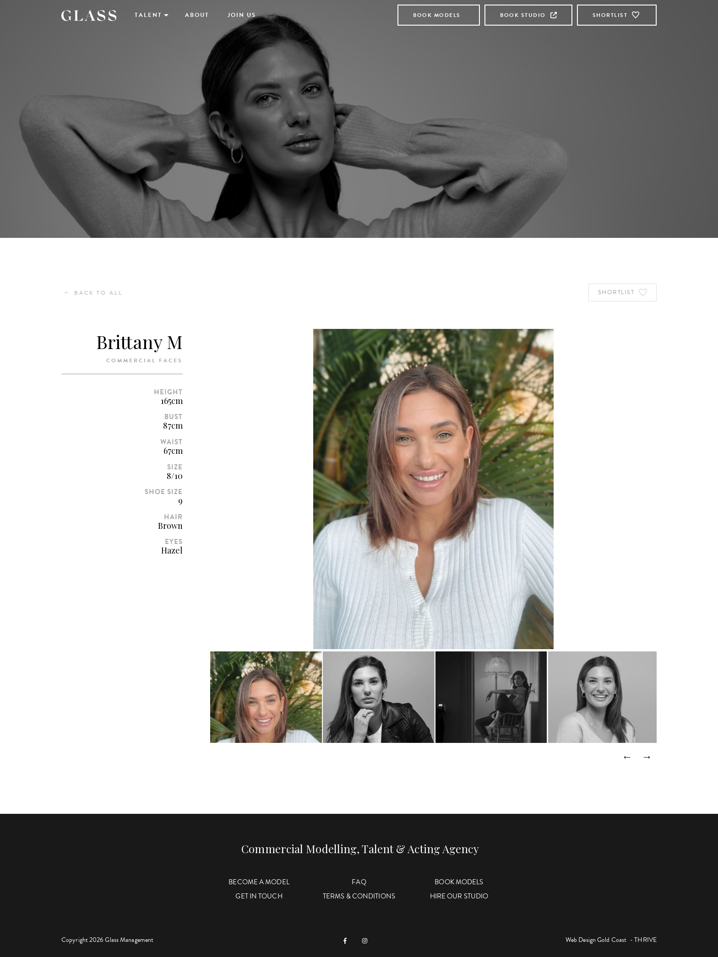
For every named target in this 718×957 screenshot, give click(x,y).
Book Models (437, 15)
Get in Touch (258, 896)
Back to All (93, 292)
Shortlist (617, 15)
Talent (148, 15)
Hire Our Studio (459, 896)
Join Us (242, 15)
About (197, 15)
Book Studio (528, 15)
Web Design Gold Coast (596, 940)
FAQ (359, 882)
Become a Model (258, 882)
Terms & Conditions (359, 896)
